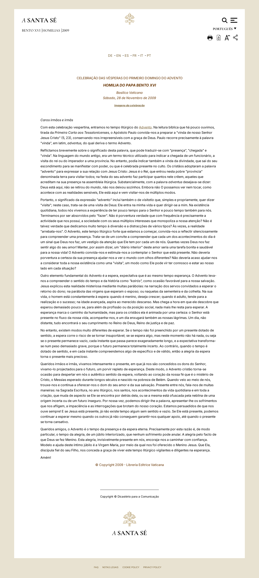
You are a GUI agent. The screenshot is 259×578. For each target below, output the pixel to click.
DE (110, 55)
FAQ (96, 567)
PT (149, 55)
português (222, 30)
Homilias (51, 30)
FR (134, 55)
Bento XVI (31, 30)
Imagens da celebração (129, 105)
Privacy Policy (152, 567)
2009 (65, 30)
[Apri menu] (233, 20)
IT (141, 55)
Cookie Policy (130, 567)
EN (118, 55)
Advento (145, 127)
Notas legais (110, 567)
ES (127, 55)
